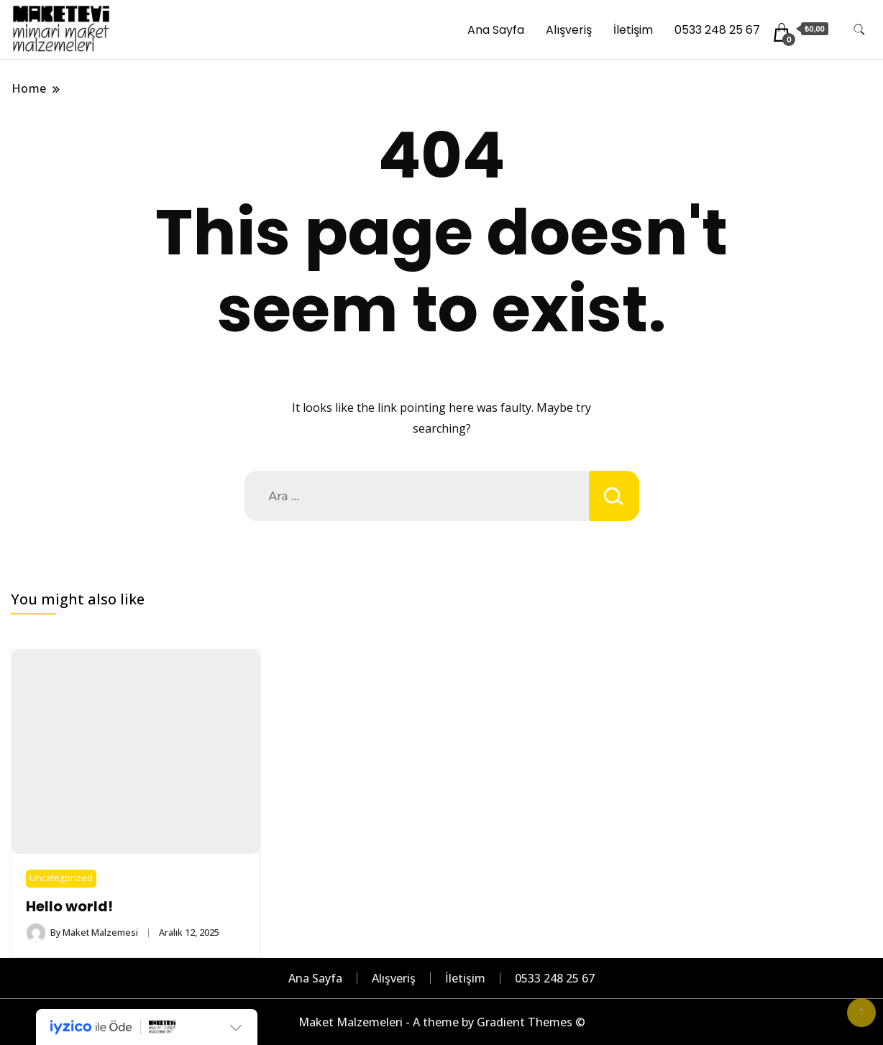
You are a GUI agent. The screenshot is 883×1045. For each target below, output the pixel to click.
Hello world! (69, 906)
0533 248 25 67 (717, 30)
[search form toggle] (859, 30)
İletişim (633, 30)
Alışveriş (569, 30)
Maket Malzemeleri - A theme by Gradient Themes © (441, 1022)
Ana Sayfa (495, 30)
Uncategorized (61, 878)
